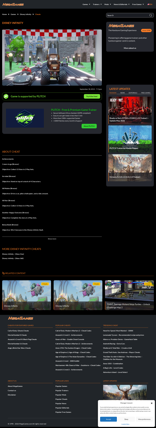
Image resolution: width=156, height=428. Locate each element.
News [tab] (122, 93)
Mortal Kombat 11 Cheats (18, 344)
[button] (152, 403)
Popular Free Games (63, 412)
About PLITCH (89, 126)
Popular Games (61, 386)
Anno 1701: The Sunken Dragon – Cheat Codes (73, 348)
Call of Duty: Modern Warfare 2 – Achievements (74, 344)
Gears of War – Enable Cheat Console (69, 339)
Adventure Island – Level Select (115, 372)
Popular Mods (60, 395)
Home (4, 14)
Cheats (38, 14)
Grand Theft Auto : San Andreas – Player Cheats (121, 352)
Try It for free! (92, 96)
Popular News (60, 403)
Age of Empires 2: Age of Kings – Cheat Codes (72, 352)
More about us (130, 48)
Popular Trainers (61, 390)
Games (13, 14)
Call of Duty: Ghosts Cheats (18, 331)
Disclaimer (12, 395)
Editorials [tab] (133, 93)
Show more (52, 239)
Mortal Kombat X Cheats (17, 335)
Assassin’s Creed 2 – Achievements (68, 335)
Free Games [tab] (145, 93)
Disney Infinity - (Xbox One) (13, 254)
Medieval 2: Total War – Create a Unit (117, 348)
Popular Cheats (61, 399)
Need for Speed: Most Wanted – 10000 (118, 331)
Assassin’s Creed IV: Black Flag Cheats (22, 339)
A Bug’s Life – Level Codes (113, 368)
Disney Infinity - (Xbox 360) (13, 258)
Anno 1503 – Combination (113, 363)
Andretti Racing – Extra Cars (114, 344)
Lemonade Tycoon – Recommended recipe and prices (123, 335)
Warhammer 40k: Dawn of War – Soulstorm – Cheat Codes (77, 365)
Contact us (12, 390)
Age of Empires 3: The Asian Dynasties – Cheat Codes (75, 357)
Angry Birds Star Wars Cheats (19, 348)
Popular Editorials (62, 408)
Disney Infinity (25, 14)
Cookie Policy (125, 424)
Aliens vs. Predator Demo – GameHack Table (120, 339)
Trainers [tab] (112, 93)
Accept (108, 419)
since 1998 (146, 30)
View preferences (144, 419)
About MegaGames (15, 386)
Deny (126, 419)
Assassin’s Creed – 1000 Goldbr (67, 361)
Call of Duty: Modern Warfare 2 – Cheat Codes (73, 331)
